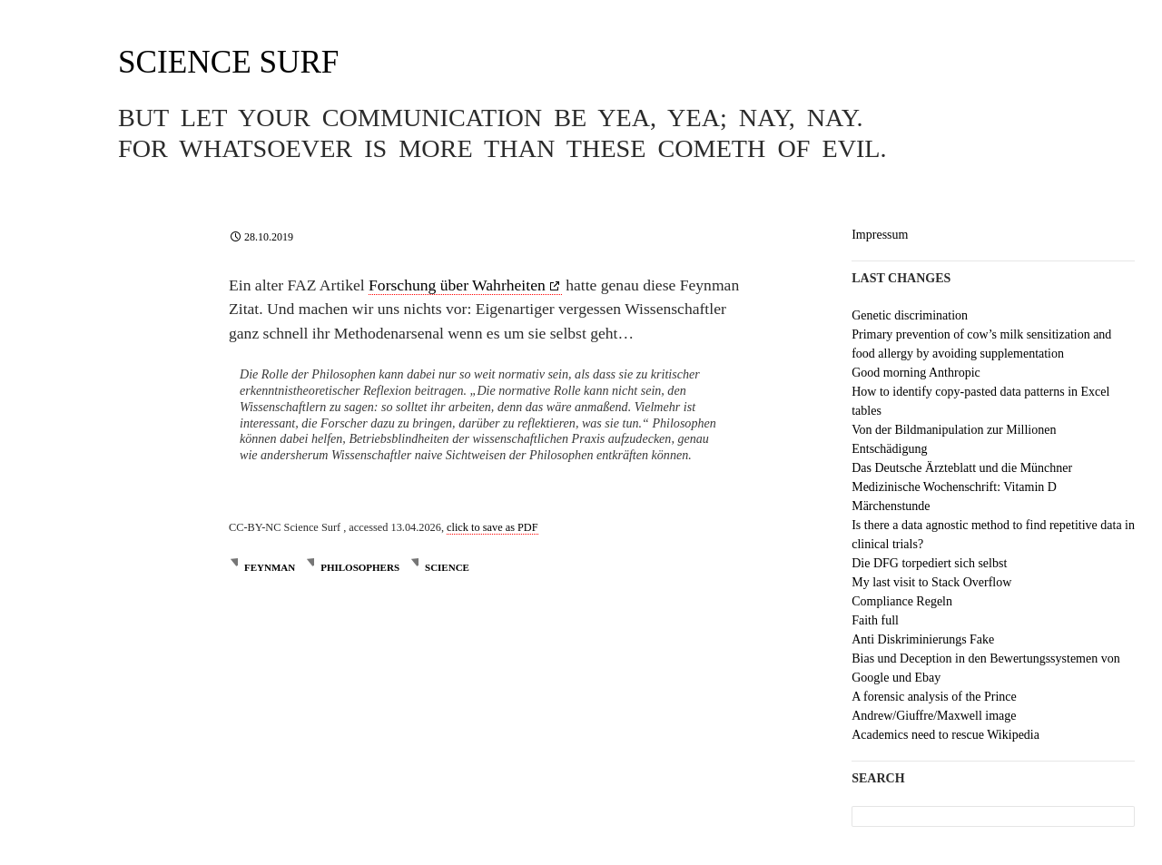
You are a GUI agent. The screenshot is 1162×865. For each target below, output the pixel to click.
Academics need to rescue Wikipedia (945, 735)
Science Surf (228, 62)
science (447, 567)
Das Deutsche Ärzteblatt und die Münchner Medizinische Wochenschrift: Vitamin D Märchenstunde (962, 487)
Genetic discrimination (910, 315)
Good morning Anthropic (916, 372)
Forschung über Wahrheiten (457, 285)
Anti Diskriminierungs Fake (923, 639)
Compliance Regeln (902, 601)
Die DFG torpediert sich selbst (929, 563)
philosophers (359, 567)
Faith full (875, 620)
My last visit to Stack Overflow (931, 582)
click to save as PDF (492, 527)
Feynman (269, 567)
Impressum (880, 234)
